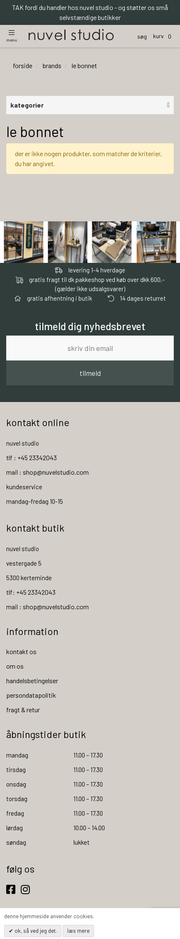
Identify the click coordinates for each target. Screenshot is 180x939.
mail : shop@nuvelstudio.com (47, 472)
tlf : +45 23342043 (31, 457)
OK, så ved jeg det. (35, 930)
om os (15, 666)
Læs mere (78, 930)
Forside (22, 65)
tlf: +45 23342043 (31, 592)
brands (52, 65)
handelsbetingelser (32, 680)
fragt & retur (23, 709)
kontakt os (21, 651)
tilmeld (90, 373)
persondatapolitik (31, 695)
